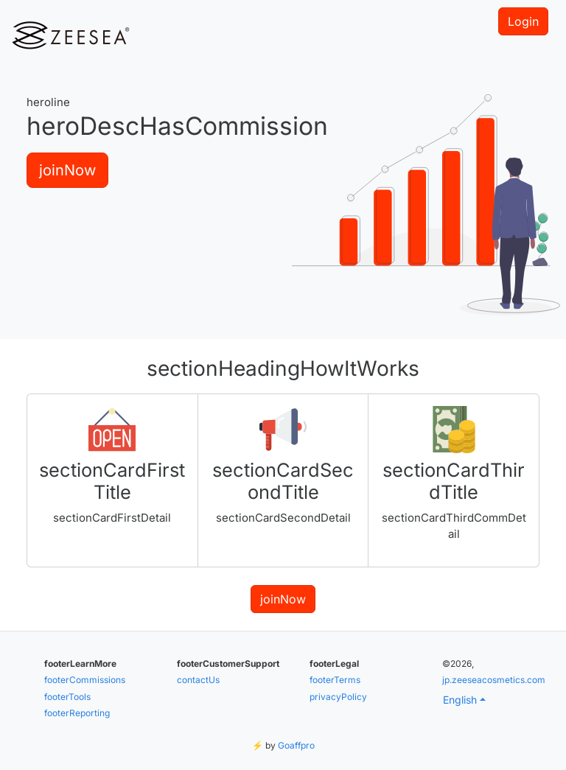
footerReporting (77, 712)
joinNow (67, 170)
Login (523, 21)
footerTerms (335, 679)
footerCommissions (84, 679)
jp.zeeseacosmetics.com (493, 679)
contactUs (198, 679)
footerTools (67, 696)
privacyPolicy (338, 696)
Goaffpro (296, 745)
